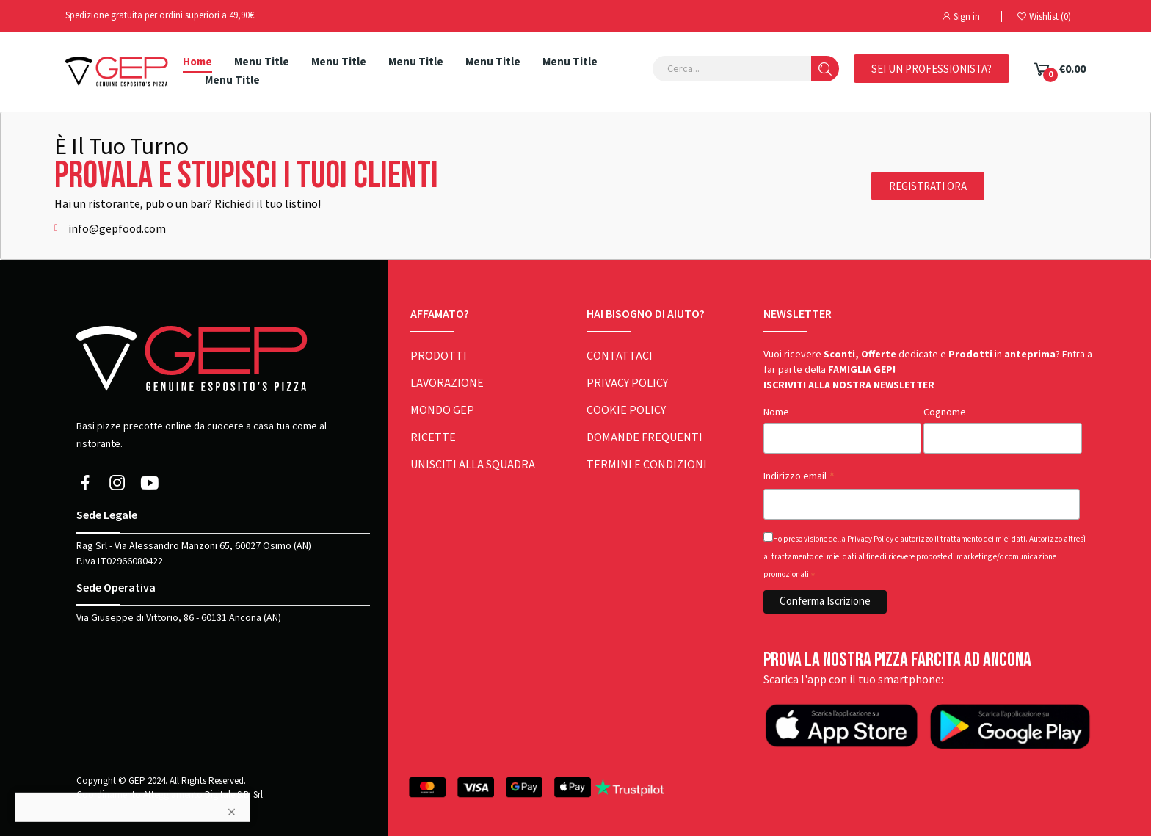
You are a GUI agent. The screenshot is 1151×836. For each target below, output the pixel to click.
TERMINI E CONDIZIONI (647, 465)
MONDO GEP (442, 410)
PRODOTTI (438, 356)
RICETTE (433, 437)
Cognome (944, 412)
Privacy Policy (870, 539)
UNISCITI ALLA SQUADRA (472, 465)
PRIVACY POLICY (627, 383)
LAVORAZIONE (447, 383)
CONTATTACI (620, 356)
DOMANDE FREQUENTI (644, 437)
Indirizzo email (799, 477)
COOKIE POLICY (626, 410)
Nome (776, 412)
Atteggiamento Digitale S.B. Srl (203, 794)
